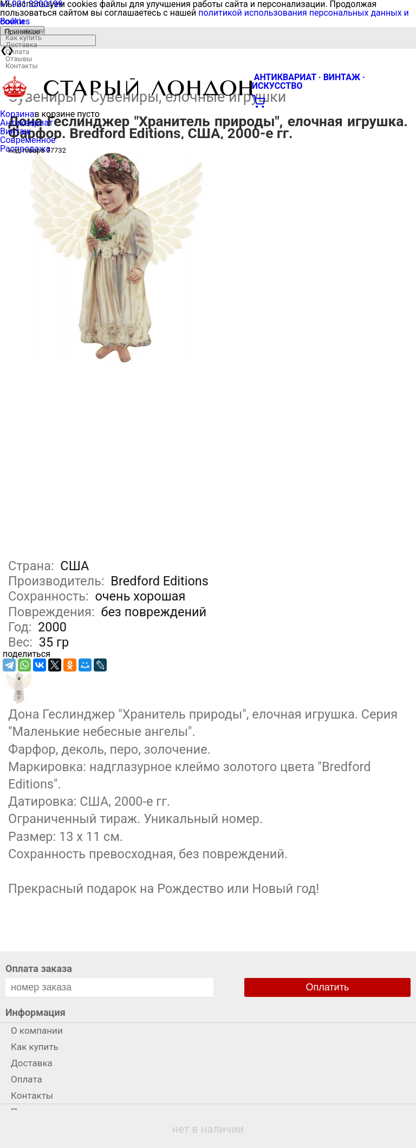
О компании (25, 31)
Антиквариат (26, 123)
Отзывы (18, 59)
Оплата (17, 52)
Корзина (17, 114)
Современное (28, 140)
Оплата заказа (38, 968)
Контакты (21, 66)
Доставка (21, 45)
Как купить (23, 38)
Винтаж (15, 131)
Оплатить (327, 987)
